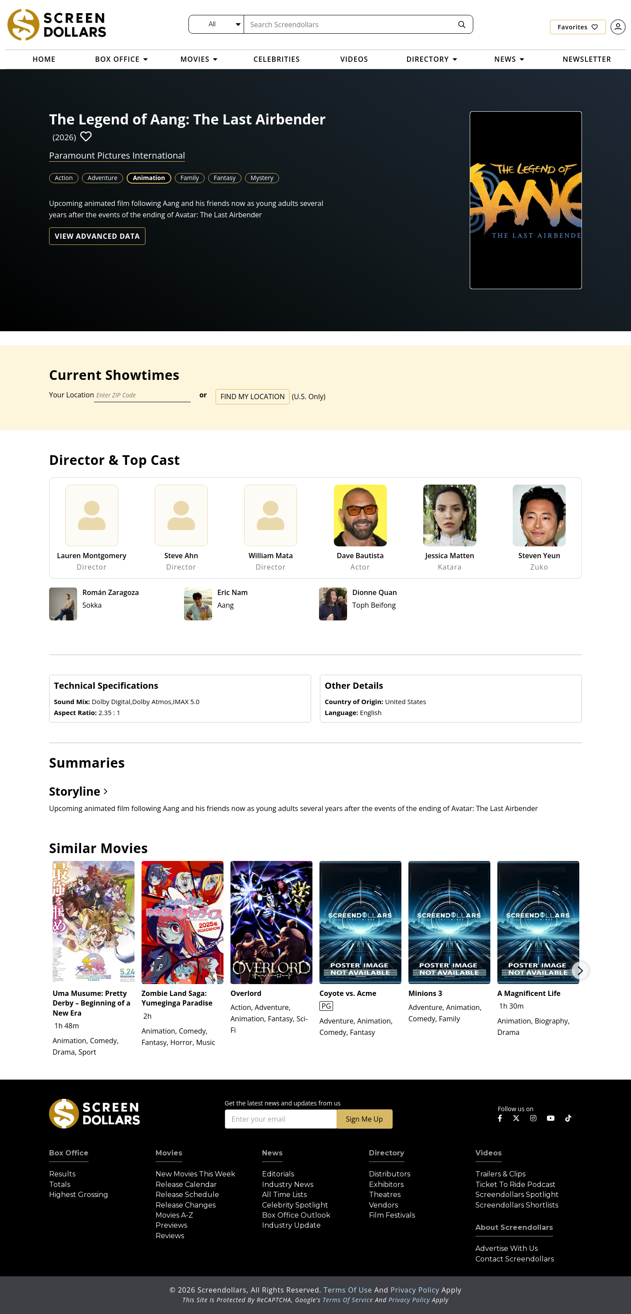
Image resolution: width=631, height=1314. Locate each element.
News (272, 1153)
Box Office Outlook (296, 1215)
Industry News (287, 1184)
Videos (488, 1153)
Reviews (170, 1236)
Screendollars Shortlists (516, 1205)
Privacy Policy (415, 1290)
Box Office (69, 1153)
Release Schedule (187, 1194)
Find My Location (252, 396)
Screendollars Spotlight (517, 1194)
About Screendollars (514, 1227)
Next (580, 970)
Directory (386, 1153)
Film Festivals (392, 1215)
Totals (59, 1184)
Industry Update (291, 1225)
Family (190, 178)
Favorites (578, 27)
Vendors (383, 1205)
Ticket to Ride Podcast (515, 1184)
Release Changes (186, 1205)
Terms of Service (348, 1300)
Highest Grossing (78, 1194)
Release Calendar (186, 1184)
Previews (171, 1225)
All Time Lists (284, 1194)
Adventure (102, 178)
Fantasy (225, 178)
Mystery (262, 178)
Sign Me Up (364, 1119)
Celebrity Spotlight (295, 1205)
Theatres (385, 1194)
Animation (149, 178)
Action (64, 178)
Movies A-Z (174, 1215)
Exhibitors (386, 1184)
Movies (169, 1153)
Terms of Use (348, 1290)
